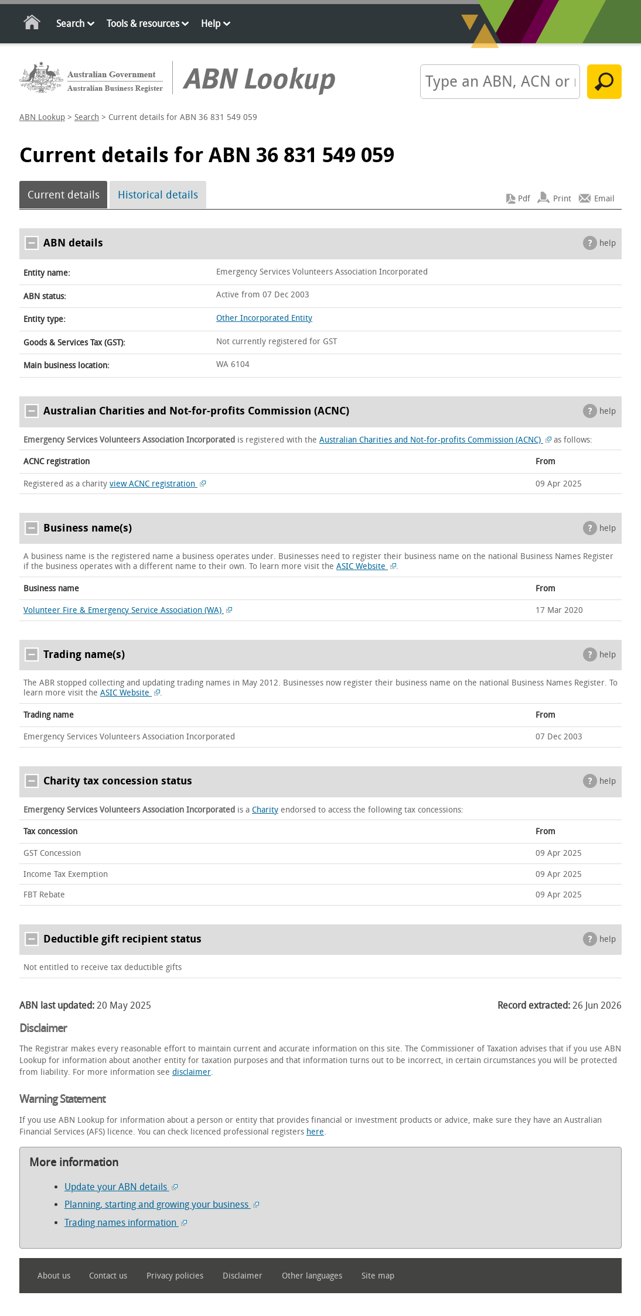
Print (562, 199)
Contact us (108, 1276)
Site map (378, 1276)
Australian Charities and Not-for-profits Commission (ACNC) (435, 440)
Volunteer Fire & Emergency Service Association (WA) (127, 610)
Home (32, 24)
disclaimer (191, 1072)
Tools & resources (143, 23)
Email (604, 199)
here (315, 1132)
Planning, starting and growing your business (161, 1204)
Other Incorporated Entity (264, 318)
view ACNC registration (158, 484)
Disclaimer (242, 1276)
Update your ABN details (121, 1186)
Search (70, 23)
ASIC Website (366, 566)
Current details (64, 195)
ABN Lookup (42, 117)
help (607, 243)
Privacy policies (174, 1276)
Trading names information (125, 1222)
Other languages (312, 1276)
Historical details (158, 195)
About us (53, 1276)
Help (210, 23)
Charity (265, 810)
